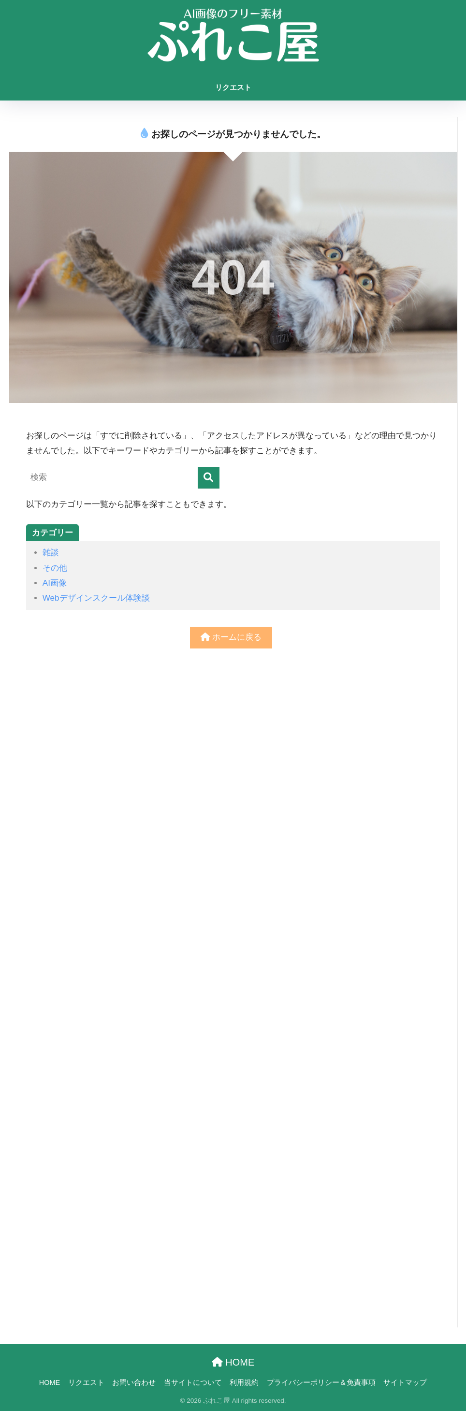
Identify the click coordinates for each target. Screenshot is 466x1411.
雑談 (51, 552)
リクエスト (233, 87)
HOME (233, 1362)
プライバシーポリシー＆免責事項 (321, 1382)
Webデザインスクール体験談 (96, 598)
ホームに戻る (231, 637)
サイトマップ (405, 1382)
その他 (55, 568)
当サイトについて (193, 1382)
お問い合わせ (134, 1382)
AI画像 (55, 583)
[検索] (208, 478)
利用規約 (244, 1382)
